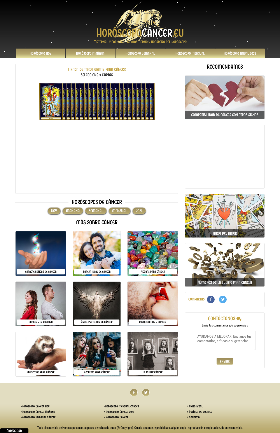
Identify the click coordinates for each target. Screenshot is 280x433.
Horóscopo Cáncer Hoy (35, 406)
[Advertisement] (97, 159)
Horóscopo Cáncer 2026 (119, 412)
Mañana (90, 53)
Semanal (140, 53)
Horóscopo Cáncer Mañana (38, 412)
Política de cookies (199, 412)
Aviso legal (195, 406)
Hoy (40, 53)
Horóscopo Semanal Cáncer (38, 417)
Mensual (190, 53)
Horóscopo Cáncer (116, 417)
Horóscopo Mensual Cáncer (121, 406)
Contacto (193, 417)
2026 (240, 53)
